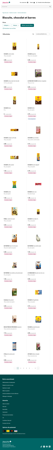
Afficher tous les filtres (27, 25)
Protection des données (8, 415)
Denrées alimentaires (22, 12)
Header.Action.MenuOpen (43, 2)
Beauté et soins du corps (8, 385)
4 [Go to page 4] (26, 368)
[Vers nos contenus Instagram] (44, 446)
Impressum (5, 412)
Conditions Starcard (7, 420)
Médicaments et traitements (9, 382)
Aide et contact (6, 403)
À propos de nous (6, 423)
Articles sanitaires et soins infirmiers (10, 393)
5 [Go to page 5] (29, 368)
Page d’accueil (5, 12)
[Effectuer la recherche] (50, 6)
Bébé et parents (6, 390)
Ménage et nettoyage (7, 396)
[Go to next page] (38, 368)
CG (3, 417)
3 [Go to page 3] (23, 368)
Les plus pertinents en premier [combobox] (42, 34)
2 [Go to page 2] (20, 368)
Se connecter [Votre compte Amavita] (24, 2)
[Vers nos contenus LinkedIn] (49, 446)
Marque (16, 25)
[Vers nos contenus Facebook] (47, 446)
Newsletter (5, 409)
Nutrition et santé (13, 12)
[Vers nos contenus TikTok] (41, 446)
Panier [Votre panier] (32, 2)
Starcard (4, 406)
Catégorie (7, 25)
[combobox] (24, 6)
